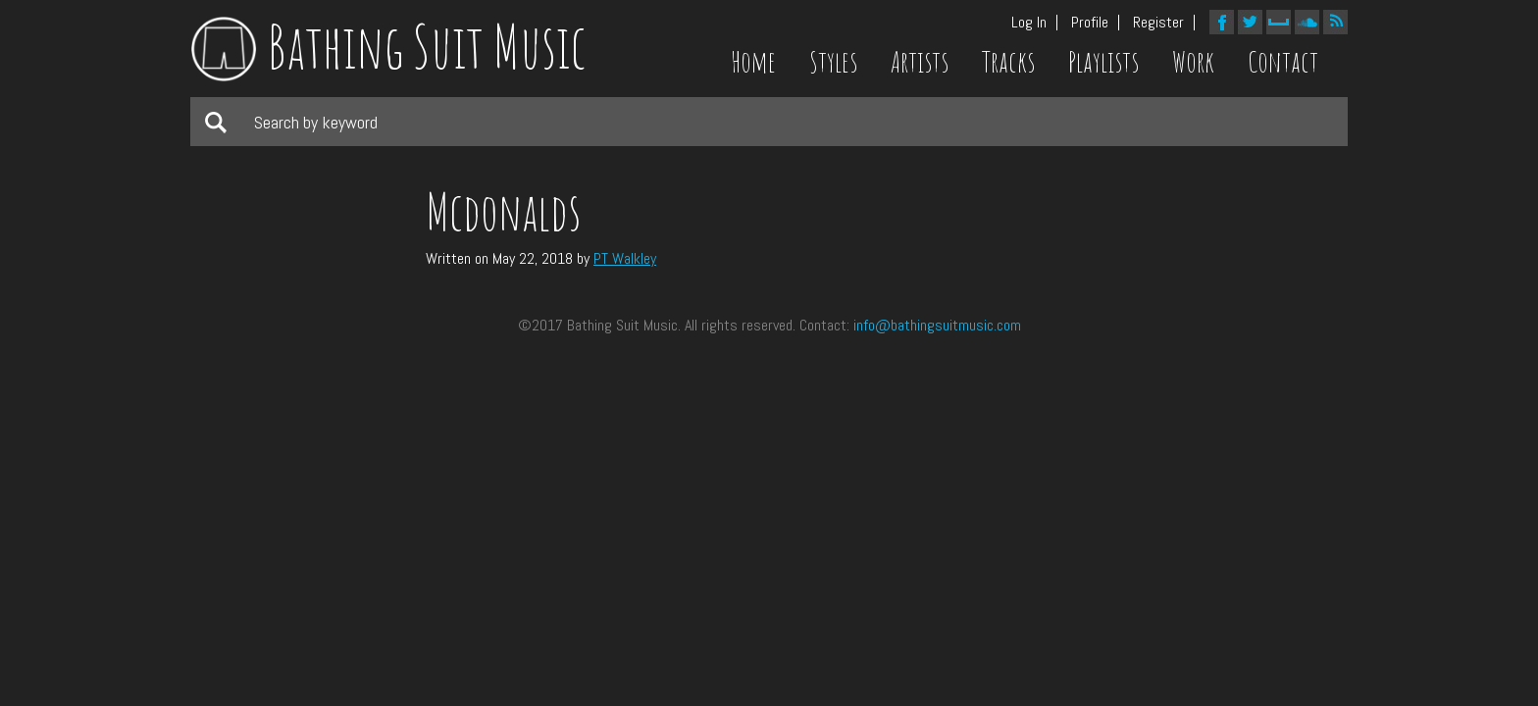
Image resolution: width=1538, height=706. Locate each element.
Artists (919, 61)
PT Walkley (624, 258)
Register (1158, 22)
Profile (1089, 22)
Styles (833, 61)
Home (753, 61)
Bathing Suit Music (388, 46)
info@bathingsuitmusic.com (937, 325)
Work (1193, 61)
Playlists (1103, 61)
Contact (1283, 61)
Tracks (1008, 61)
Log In (1029, 22)
